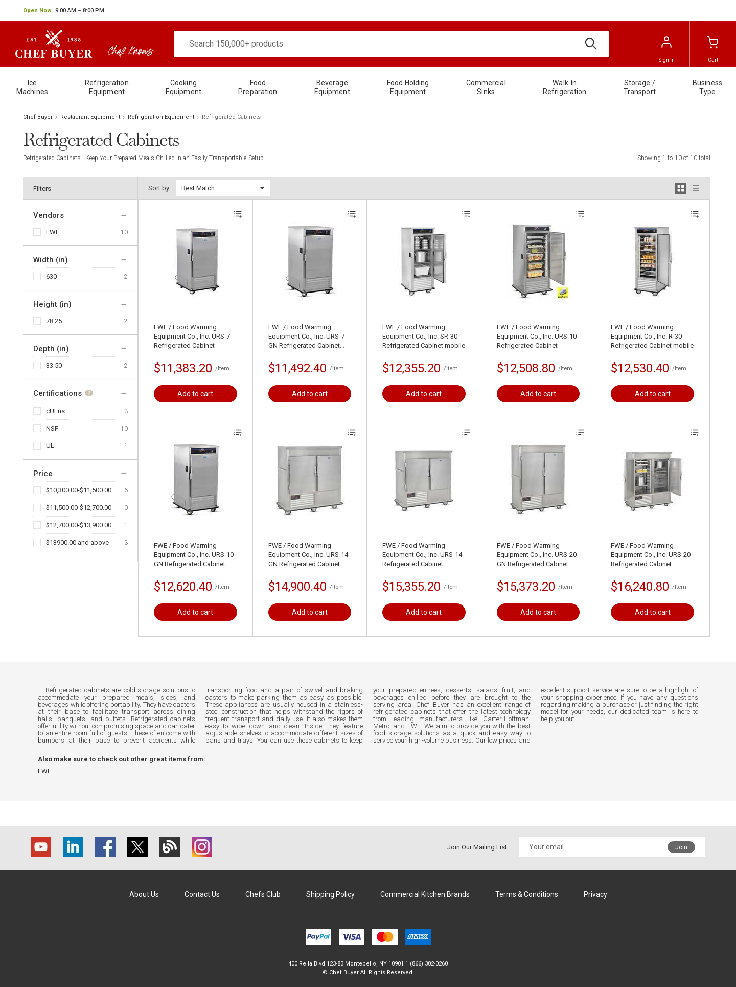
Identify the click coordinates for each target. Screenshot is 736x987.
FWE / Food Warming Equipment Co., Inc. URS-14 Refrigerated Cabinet (422, 555)
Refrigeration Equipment (161, 117)
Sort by (158, 188)
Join (681, 847)
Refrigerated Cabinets (231, 117)
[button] (63, 11)
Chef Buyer (38, 117)
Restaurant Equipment (90, 117)
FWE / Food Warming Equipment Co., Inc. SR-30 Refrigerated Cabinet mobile (423, 336)
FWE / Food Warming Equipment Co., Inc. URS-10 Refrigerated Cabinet (537, 336)
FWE (52, 232)
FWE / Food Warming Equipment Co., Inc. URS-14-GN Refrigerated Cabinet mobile (309, 555)
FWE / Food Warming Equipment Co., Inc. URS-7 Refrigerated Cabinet (192, 336)
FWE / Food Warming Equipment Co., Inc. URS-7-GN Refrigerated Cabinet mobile (307, 336)
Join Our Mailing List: (478, 847)
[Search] (391, 44)
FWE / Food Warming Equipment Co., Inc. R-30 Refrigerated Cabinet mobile (652, 336)
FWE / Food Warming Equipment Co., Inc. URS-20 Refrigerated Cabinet (651, 555)
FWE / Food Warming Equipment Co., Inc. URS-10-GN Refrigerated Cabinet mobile (195, 555)
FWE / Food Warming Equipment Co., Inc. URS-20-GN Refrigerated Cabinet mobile (538, 555)
